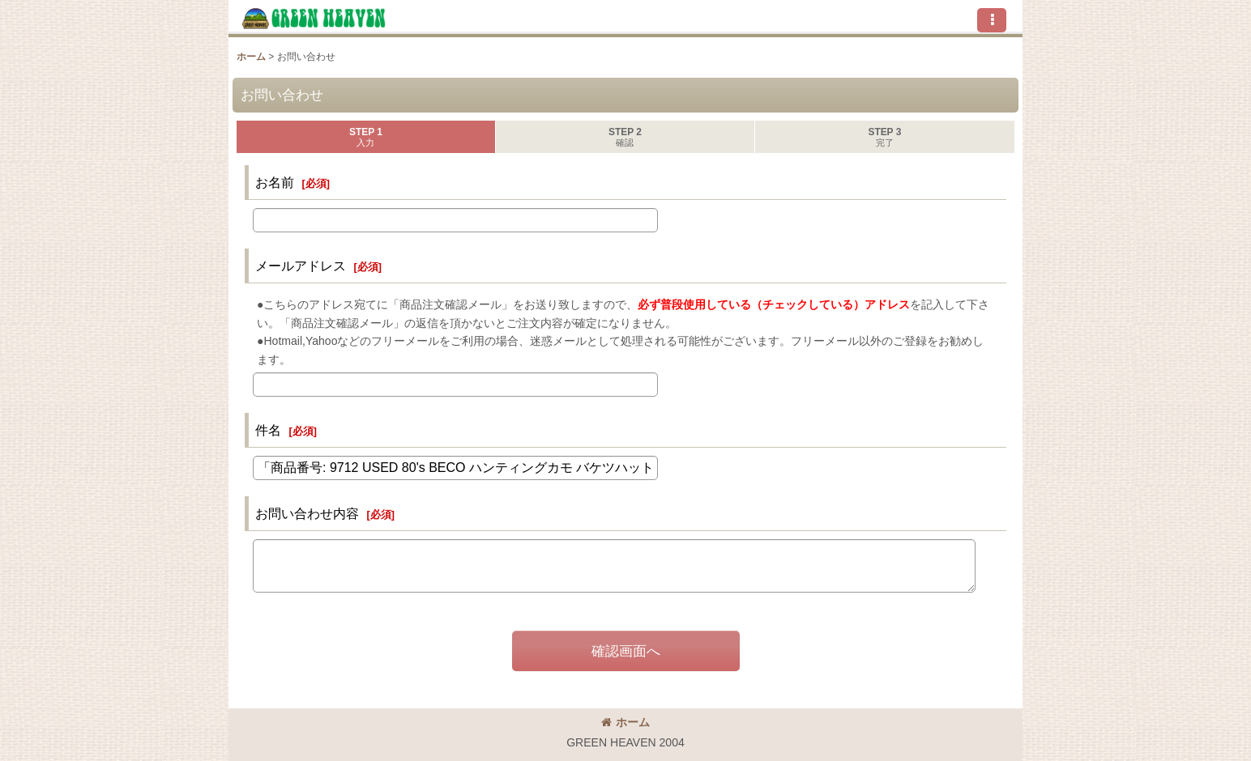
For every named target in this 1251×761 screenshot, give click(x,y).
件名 (268, 430)
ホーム (625, 722)
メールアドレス (300, 265)
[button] (991, 20)
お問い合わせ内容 (307, 513)
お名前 (274, 182)
